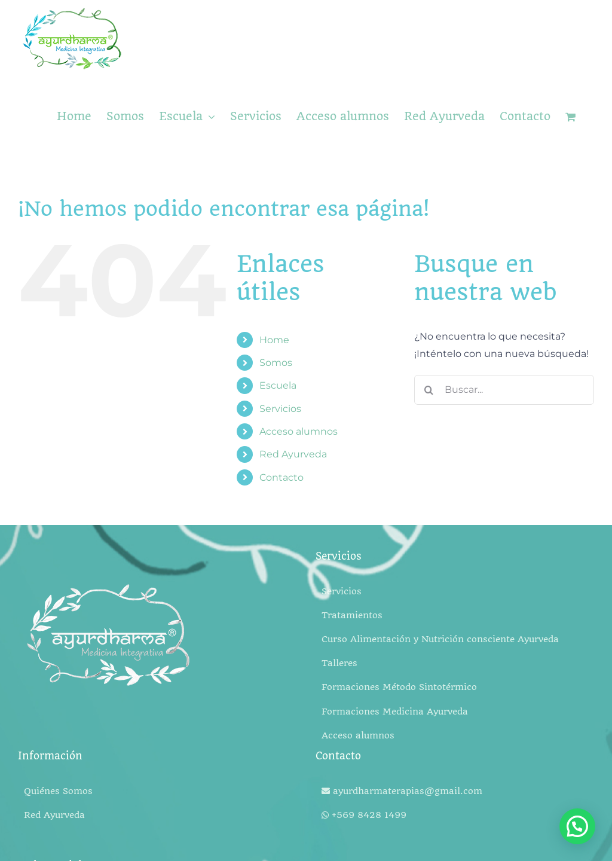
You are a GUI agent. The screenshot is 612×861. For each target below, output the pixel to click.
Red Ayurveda (293, 454)
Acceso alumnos (298, 431)
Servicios (280, 408)
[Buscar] (429, 390)
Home (274, 340)
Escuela (277, 385)
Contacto (281, 477)
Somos (275, 362)
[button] (577, 826)
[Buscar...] (504, 390)
